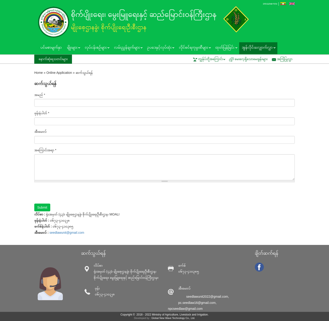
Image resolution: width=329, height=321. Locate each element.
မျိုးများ (72, 47)
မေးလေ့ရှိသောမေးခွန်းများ (251, 59)
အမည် (39, 95)
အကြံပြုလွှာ (284, 59)
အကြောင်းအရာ (45, 150)
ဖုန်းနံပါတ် (41, 113)
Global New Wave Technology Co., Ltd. (173, 318)
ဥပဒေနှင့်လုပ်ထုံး (159, 47)
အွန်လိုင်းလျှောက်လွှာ (257, 47)
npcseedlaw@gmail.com (185, 308)
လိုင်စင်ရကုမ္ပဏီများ (193, 47)
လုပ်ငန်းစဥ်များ (95, 47)
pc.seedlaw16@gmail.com (197, 303)
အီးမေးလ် (40, 131)
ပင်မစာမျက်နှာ (51, 47)
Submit (42, 207)
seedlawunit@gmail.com (66, 232)
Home (38, 72)
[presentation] (69, 195)
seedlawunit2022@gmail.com (207, 296)
